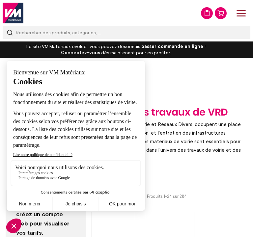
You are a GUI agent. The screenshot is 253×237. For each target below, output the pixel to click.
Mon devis (207, 13)
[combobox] (126, 32)
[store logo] (13, 13)
